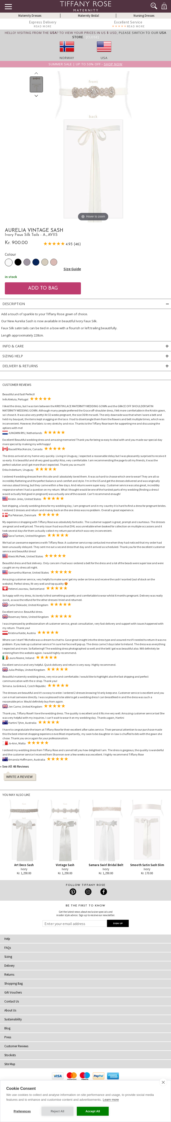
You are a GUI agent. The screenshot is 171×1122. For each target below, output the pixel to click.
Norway (67, 58)
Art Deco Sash (24, 865)
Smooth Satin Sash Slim (147, 865)
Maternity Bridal (88, 16)
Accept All (93, 1111)
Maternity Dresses (29, 16)
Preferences (22, 1111)
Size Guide (72, 268)
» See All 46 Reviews (14, 766)
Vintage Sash (65, 865)
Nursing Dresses (144, 16)
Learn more (111, 1099)
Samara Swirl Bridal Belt (106, 865)
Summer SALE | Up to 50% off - (85, 64)
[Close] (92, 37)
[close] (163, 1082)
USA (104, 58)
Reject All (57, 1111)
